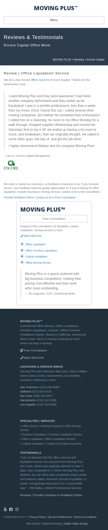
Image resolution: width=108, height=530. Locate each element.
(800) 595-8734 (33, 235)
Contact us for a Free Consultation (56, 197)
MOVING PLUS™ (31, 321)
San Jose (26, 395)
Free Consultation (54, 218)
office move (38, 79)
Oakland (25, 391)
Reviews (79, 59)
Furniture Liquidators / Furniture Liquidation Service (52, 434)
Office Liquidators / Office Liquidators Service (48, 439)
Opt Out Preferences (60, 517)
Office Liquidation (35, 244)
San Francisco (29, 387)
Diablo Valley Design (76, 523)
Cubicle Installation (36, 256)
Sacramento (28, 400)
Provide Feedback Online (18, 197)
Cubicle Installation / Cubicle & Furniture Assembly (51, 443)
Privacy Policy (37, 517)
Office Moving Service (38, 262)
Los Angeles (28, 404)
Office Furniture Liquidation (41, 250)
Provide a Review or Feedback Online (57, 495)
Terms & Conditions (85, 517)
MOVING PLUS (62, 59)
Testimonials (30, 452)
